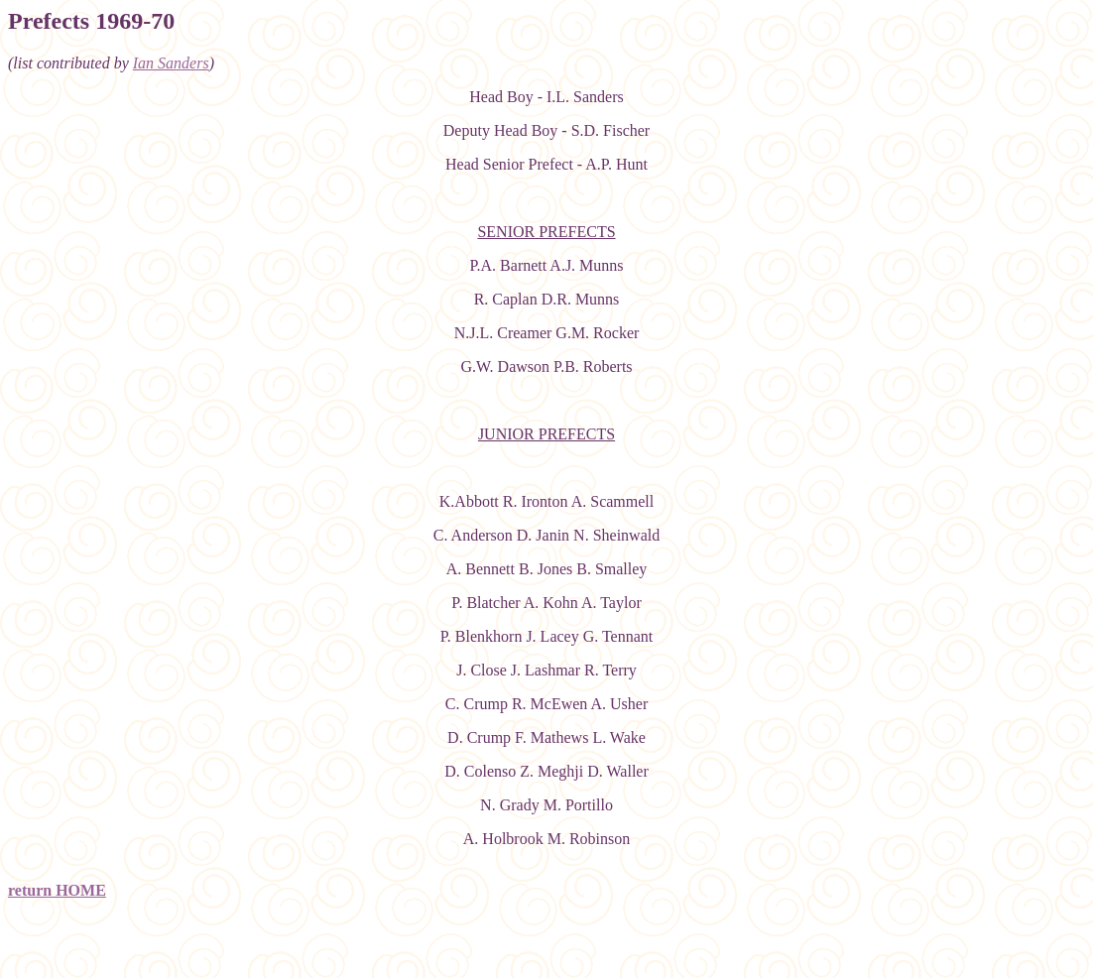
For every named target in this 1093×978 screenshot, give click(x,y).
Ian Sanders (171, 63)
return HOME (57, 890)
